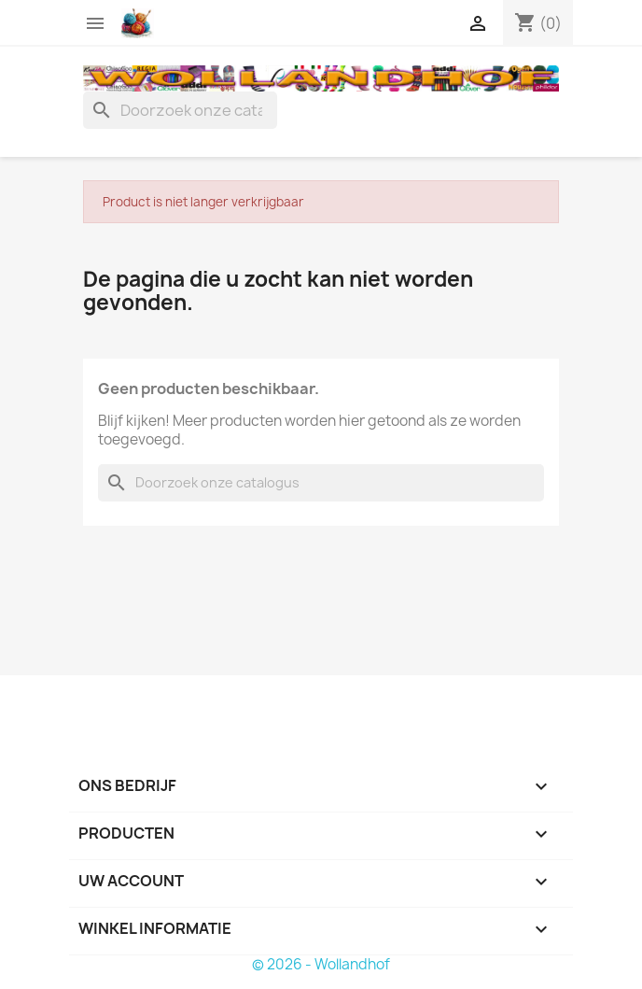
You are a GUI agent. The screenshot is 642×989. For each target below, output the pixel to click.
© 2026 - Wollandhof (321, 964)
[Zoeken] (180, 110)
